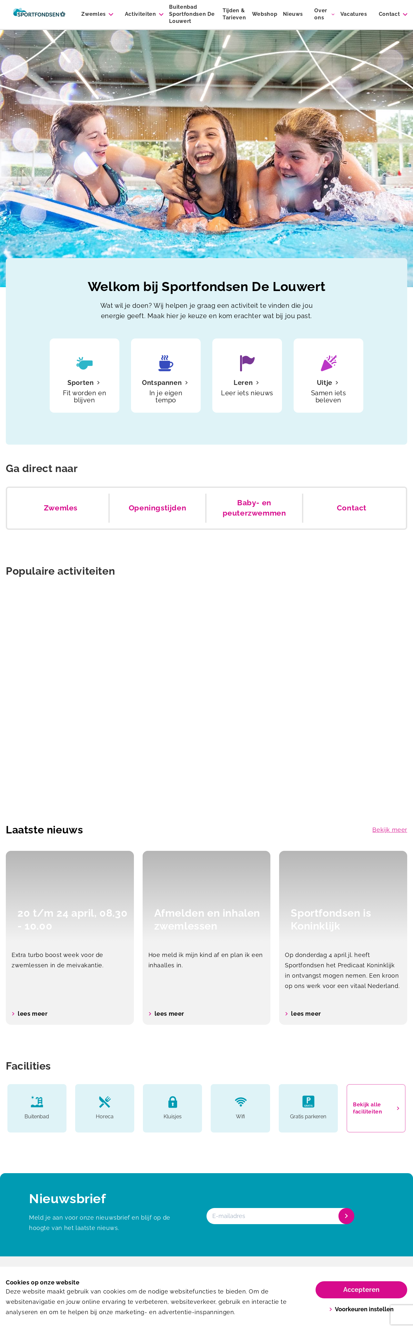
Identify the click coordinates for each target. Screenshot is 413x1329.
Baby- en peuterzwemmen (254, 507)
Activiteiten (140, 14)
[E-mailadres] (279, 1216)
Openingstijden (157, 508)
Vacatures (353, 14)
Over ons (320, 14)
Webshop (264, 14)
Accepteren (361, 1290)
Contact (389, 14)
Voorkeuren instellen (361, 1309)
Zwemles (93, 14)
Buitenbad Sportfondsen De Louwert (192, 14)
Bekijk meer (389, 829)
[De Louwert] (39, 14)
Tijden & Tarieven (234, 14)
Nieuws (293, 14)
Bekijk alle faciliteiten (376, 1108)
